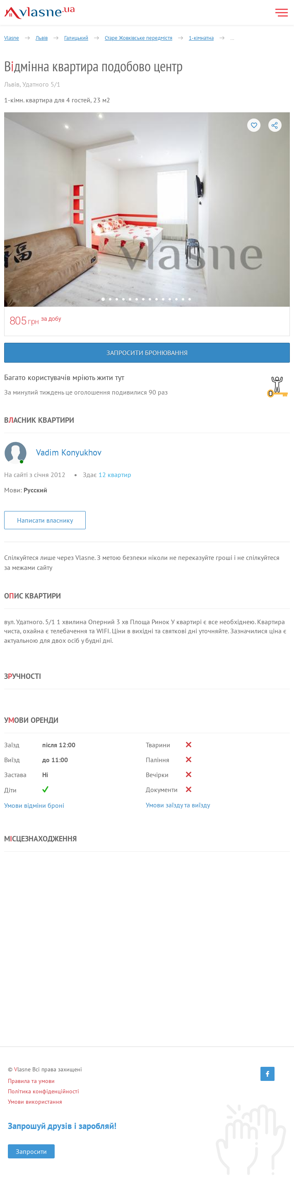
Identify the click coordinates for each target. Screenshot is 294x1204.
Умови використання (35, 1101)
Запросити (31, 1151)
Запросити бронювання (147, 353)
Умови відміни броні (34, 805)
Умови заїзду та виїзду (178, 805)
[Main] (39, 13)
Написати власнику (45, 520)
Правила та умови (31, 1081)
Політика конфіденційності (43, 1091)
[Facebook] (267, 1074)
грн (33, 321)
